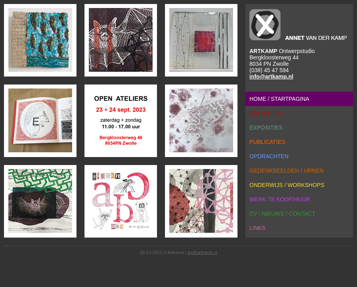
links (257, 228)
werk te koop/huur (279, 199)
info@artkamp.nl (271, 76)
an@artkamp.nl (203, 252)
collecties (266, 113)
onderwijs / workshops (286, 185)
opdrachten (268, 156)
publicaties (267, 142)
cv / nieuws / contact (282, 213)
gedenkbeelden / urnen (286, 170)
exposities (265, 127)
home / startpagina (279, 99)
